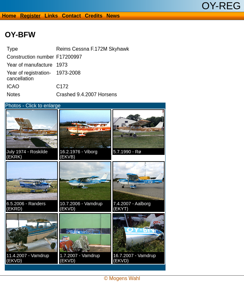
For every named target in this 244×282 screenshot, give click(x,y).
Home (9, 15)
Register (30, 15)
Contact (71, 15)
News (113, 15)
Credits (93, 15)
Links (51, 15)
